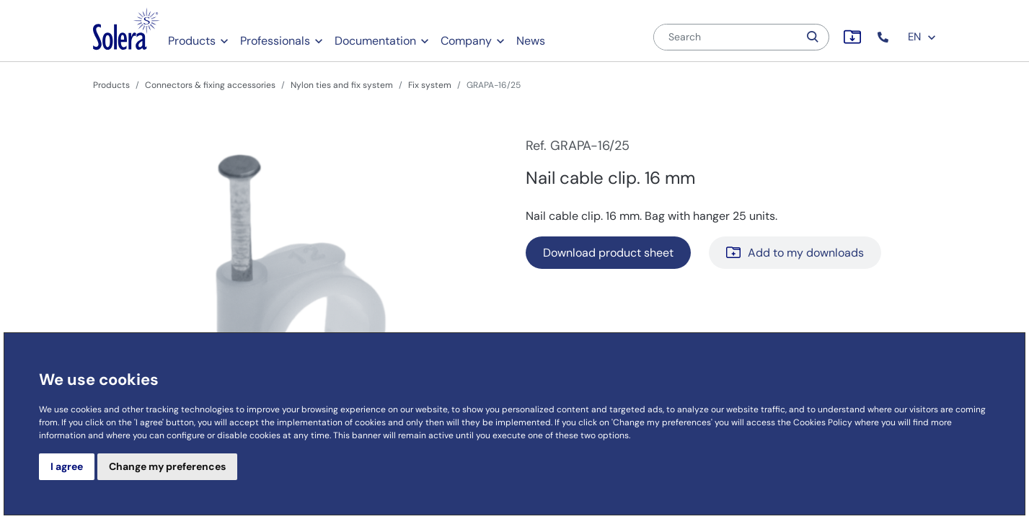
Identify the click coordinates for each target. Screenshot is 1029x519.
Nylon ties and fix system (342, 85)
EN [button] (922, 37)
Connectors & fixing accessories (210, 85)
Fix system (429, 85)
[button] (884, 37)
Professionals (275, 40)
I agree (66, 466)
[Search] (726, 37)
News (530, 40)
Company (466, 40)
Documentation (375, 40)
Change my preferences (167, 466)
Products (192, 40)
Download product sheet (608, 252)
